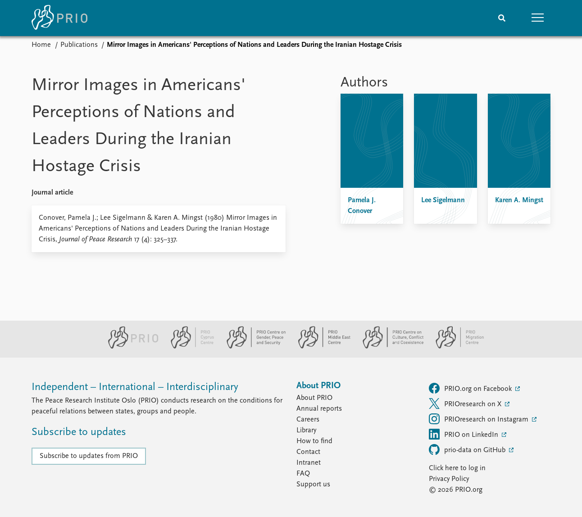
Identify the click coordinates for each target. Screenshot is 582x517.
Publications (79, 45)
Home (41, 45)
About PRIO (314, 398)
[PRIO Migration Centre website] (455, 346)
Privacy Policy (449, 479)
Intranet (308, 463)
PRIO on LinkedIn (464, 434)
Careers (307, 419)
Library (306, 430)
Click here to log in (457, 468)
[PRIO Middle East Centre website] (320, 346)
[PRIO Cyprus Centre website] (189, 346)
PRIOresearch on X (466, 403)
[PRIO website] (129, 346)
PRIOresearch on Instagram (479, 418)
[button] (538, 18)
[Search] (502, 18)
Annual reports (319, 409)
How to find (314, 441)
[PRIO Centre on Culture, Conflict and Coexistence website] (389, 346)
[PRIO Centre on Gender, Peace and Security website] (252, 346)
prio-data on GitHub (468, 449)
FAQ (303, 473)
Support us (313, 484)
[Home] (59, 18)
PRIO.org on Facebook (471, 388)
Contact (308, 452)
